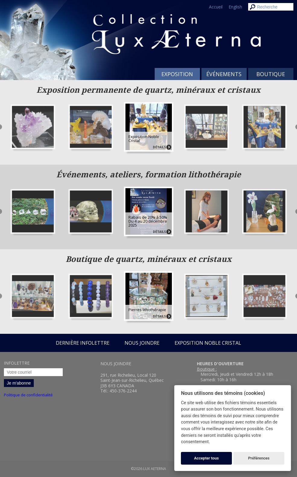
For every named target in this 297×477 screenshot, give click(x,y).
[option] (149, 126)
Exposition (177, 74)
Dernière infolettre (82, 343)
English (235, 7)
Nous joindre (142, 343)
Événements (224, 74)
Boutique (270, 74)
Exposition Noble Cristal (208, 343)
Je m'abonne (19, 383)
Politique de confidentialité (28, 395)
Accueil (216, 7)
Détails (159, 147)
